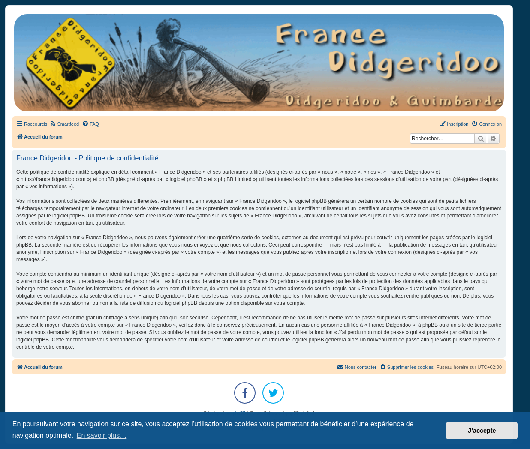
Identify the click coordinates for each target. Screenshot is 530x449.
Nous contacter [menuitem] (356, 367)
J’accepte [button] (482, 430)
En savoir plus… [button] (102, 435)
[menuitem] (64, 124)
